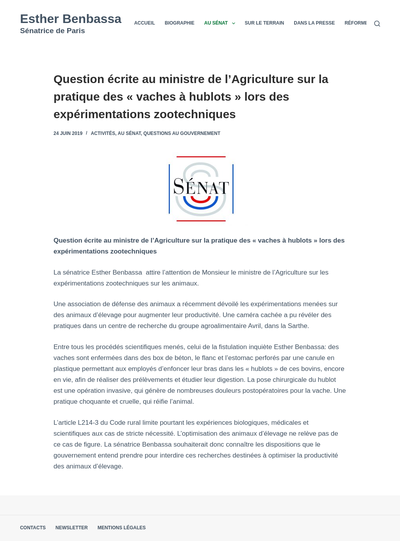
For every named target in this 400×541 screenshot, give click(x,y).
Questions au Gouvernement (181, 133)
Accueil (144, 23)
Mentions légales (122, 527)
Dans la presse (314, 23)
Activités (103, 133)
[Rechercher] (377, 24)
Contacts (33, 527)
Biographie (180, 23)
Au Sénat (221, 23)
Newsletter (71, 527)
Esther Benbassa (70, 19)
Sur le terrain (264, 23)
